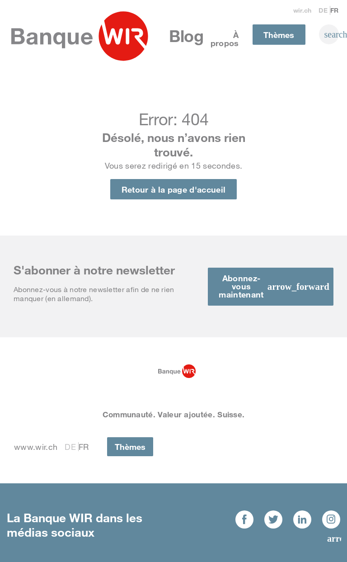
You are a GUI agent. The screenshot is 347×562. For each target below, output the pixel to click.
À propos (225, 39)
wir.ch (302, 10)
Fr (334, 10)
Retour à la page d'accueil (173, 189)
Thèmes (278, 35)
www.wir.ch (35, 447)
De (323, 10)
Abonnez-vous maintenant (241, 286)
